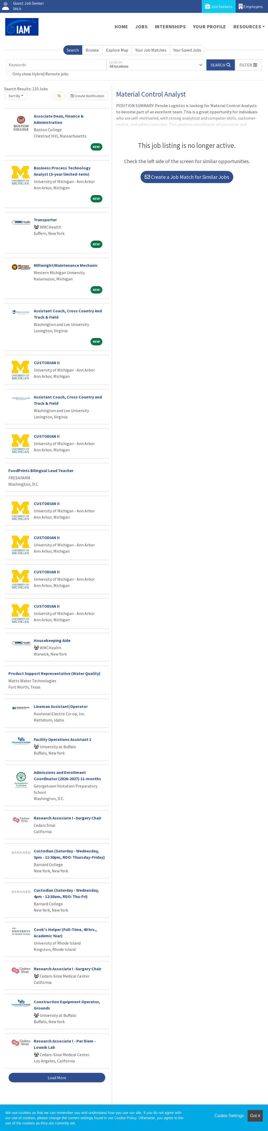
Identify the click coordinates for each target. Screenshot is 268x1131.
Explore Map (117, 50)
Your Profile (209, 27)
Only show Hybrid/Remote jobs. (41, 73)
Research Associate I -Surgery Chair (67, 817)
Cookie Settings (229, 1115)
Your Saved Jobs (187, 50)
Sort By (14, 95)
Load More (57, 1077)
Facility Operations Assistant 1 (62, 739)
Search (73, 50)
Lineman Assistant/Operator (61, 706)
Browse (92, 50)
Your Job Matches (150, 50)
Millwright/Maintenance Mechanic (66, 265)
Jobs (141, 27)
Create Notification (87, 95)
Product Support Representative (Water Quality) (54, 673)
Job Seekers (218, 6)
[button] (248, 65)
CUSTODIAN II (47, 362)
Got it (255, 1115)
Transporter (45, 219)
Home (121, 27)
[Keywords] (56, 65)
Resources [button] (247, 27)
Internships (170, 27)
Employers (251, 6)
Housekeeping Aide (52, 640)
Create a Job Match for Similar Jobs (187, 177)
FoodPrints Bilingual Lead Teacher (41, 470)
